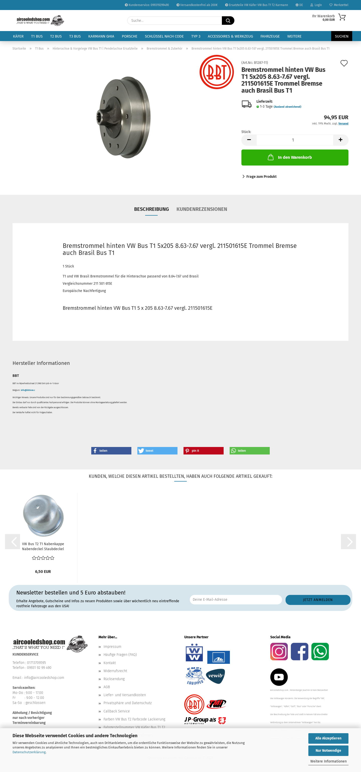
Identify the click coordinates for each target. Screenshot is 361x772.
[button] (248, 140)
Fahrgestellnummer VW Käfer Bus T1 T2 (134, 727)
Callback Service (117, 711)
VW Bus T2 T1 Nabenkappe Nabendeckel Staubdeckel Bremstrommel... (43, 547)
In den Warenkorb (289, 157)
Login (316, 5)
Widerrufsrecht (115, 671)
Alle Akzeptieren (328, 738)
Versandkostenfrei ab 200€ (197, 5)
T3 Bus (75, 36)
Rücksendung (114, 679)
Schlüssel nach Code (164, 36)
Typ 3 (195, 36)
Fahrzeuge (270, 36)
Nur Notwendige (328, 750)
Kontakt (110, 663)
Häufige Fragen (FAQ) (120, 655)
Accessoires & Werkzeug (230, 36)
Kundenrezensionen (201, 209)
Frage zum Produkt (261, 177)
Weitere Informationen (328, 761)
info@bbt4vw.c (28, 390)
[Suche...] (228, 20)
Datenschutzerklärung (29, 752)
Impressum (112, 647)
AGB (107, 687)
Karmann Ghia (101, 36)
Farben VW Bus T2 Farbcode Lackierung (134, 719)
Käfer (18, 36)
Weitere (294, 36)
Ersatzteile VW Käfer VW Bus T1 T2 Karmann (256, 5)
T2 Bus (56, 36)
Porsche (129, 36)
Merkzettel (338, 5)
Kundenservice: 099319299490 (147, 5)
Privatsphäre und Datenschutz (128, 703)
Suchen (341, 36)
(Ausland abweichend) (287, 106)
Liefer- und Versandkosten (125, 695)
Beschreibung (151, 209)
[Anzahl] (294, 140)
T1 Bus (37, 36)
